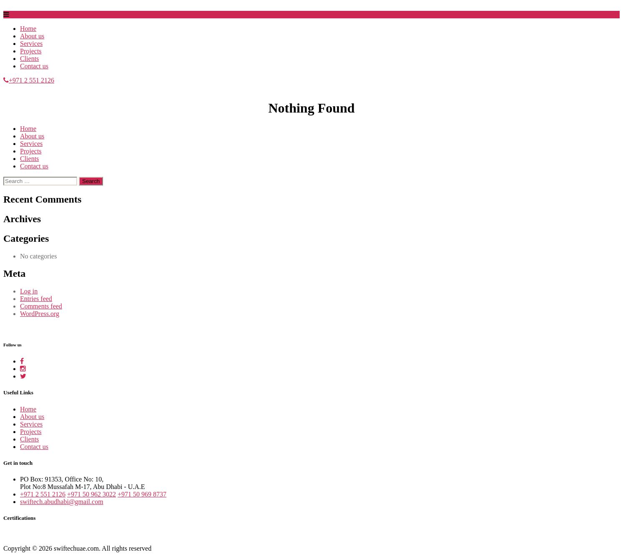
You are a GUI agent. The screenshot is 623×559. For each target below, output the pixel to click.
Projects (31, 51)
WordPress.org (39, 313)
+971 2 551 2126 (28, 80)
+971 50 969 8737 (142, 494)
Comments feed (41, 306)
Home (28, 28)
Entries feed (36, 298)
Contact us (34, 66)
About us (32, 36)
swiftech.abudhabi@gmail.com (61, 501)
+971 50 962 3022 (91, 494)
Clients (29, 58)
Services (31, 43)
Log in (29, 291)
